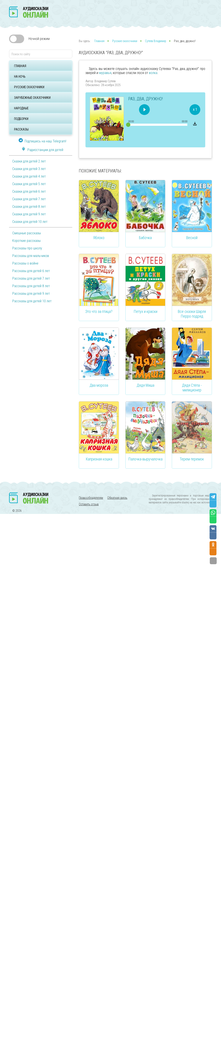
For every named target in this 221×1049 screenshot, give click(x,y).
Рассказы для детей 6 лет (31, 271)
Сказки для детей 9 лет (29, 214)
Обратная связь (117, 497)
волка (153, 73)
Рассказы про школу (27, 248)
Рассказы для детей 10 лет (32, 301)
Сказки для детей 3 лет (29, 169)
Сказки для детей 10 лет (29, 222)
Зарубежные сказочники (32, 97)
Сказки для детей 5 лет (29, 184)
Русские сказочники (29, 87)
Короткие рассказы (26, 241)
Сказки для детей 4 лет (29, 176)
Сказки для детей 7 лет (29, 199)
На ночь (19, 76)
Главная (20, 66)
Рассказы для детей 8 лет (31, 286)
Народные (21, 108)
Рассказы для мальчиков (30, 256)
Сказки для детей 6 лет (29, 191)
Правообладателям (91, 497)
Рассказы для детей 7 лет (31, 278)
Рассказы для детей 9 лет (31, 293)
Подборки (21, 119)
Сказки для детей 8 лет (29, 207)
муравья (105, 73)
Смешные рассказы (26, 233)
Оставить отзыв (89, 504)
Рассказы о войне (25, 263)
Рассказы (21, 129)
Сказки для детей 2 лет (29, 161)
